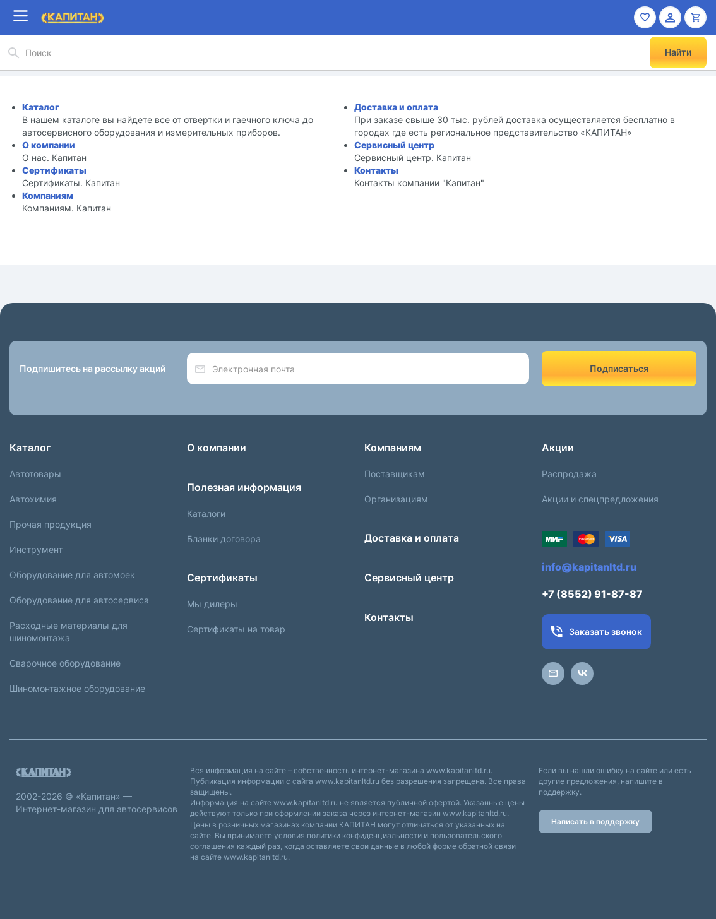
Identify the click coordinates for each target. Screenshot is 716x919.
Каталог (40, 107)
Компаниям (47, 195)
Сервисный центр (394, 144)
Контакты (376, 170)
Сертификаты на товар (236, 629)
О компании (48, 144)
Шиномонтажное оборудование (77, 688)
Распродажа (569, 473)
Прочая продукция (50, 524)
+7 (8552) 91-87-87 (592, 594)
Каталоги (206, 513)
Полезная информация (244, 487)
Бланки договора (224, 538)
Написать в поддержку (595, 821)
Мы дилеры (212, 603)
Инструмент (36, 549)
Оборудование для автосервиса (79, 600)
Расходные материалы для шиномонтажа (68, 631)
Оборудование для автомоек (72, 574)
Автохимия (33, 499)
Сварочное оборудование (65, 663)
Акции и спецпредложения (600, 499)
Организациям (396, 499)
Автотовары (35, 473)
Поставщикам (394, 473)
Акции (558, 447)
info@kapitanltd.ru (589, 566)
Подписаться (619, 368)
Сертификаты (54, 170)
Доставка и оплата (396, 107)
